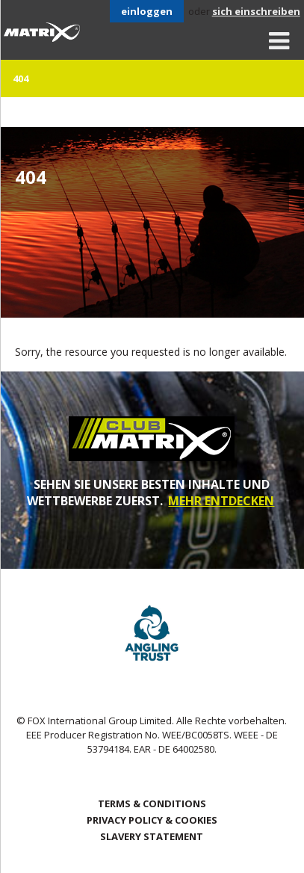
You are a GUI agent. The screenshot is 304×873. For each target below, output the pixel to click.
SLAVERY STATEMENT (151, 836)
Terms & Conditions (152, 803)
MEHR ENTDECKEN (221, 501)
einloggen (147, 11)
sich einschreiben (256, 11)
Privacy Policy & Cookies (152, 820)
